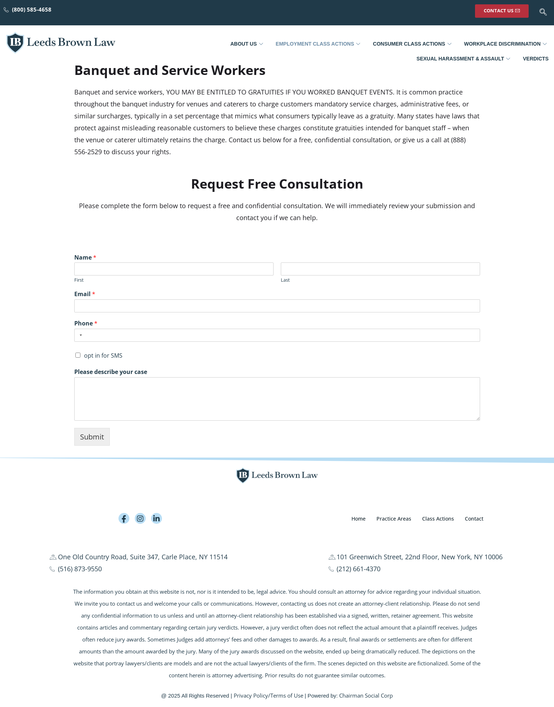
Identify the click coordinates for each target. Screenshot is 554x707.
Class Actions (439, 518)
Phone (85, 323)
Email (84, 294)
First (79, 280)
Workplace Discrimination (506, 42)
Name (85, 257)
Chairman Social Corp (366, 695)
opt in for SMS (103, 355)
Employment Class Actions (319, 42)
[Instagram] (140, 518)
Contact (477, 518)
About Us (247, 42)
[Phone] (277, 335)
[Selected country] (79, 335)
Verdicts (536, 54)
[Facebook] (123, 518)
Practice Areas (393, 518)
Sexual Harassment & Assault (464, 54)
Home (356, 518)
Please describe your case (110, 372)
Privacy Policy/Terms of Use (268, 695)
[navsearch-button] (541, 12)
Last (285, 280)
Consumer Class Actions (413, 42)
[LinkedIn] (156, 518)
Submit (92, 437)
